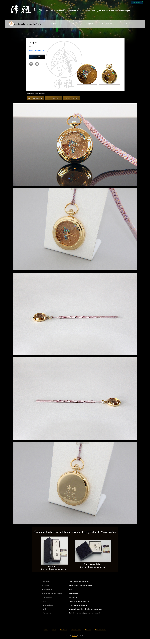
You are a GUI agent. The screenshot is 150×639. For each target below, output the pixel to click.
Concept (72, 23)
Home (54, 23)
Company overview (100, 630)
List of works (89, 23)
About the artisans (106, 23)
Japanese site (136, 2)
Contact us (123, 23)
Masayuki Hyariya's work (37, 50)
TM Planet (74, 636)
